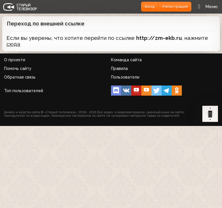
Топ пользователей (23, 90)
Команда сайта (126, 59)
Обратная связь (20, 77)
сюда (13, 44)
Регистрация (175, 6)
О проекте (14, 59)
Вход (150, 6)
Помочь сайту (18, 68)
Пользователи (125, 77)
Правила (119, 68)
